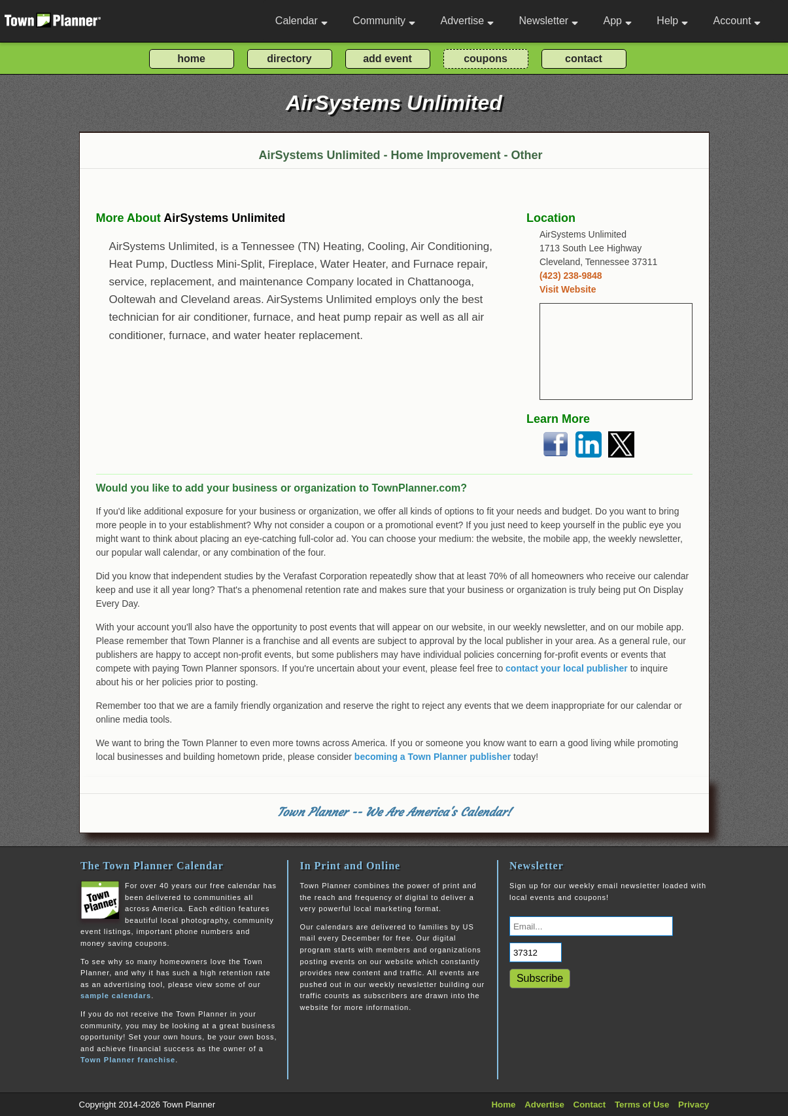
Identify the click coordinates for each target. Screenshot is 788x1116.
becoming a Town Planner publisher (432, 756)
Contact (590, 1104)
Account (737, 20)
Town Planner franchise (127, 1060)
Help (672, 20)
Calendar (301, 20)
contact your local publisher (566, 668)
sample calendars (115, 995)
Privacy (693, 1104)
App (617, 20)
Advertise (467, 20)
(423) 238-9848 (571, 275)
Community (383, 20)
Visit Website (568, 289)
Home (503, 1104)
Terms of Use (642, 1104)
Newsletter (549, 20)
